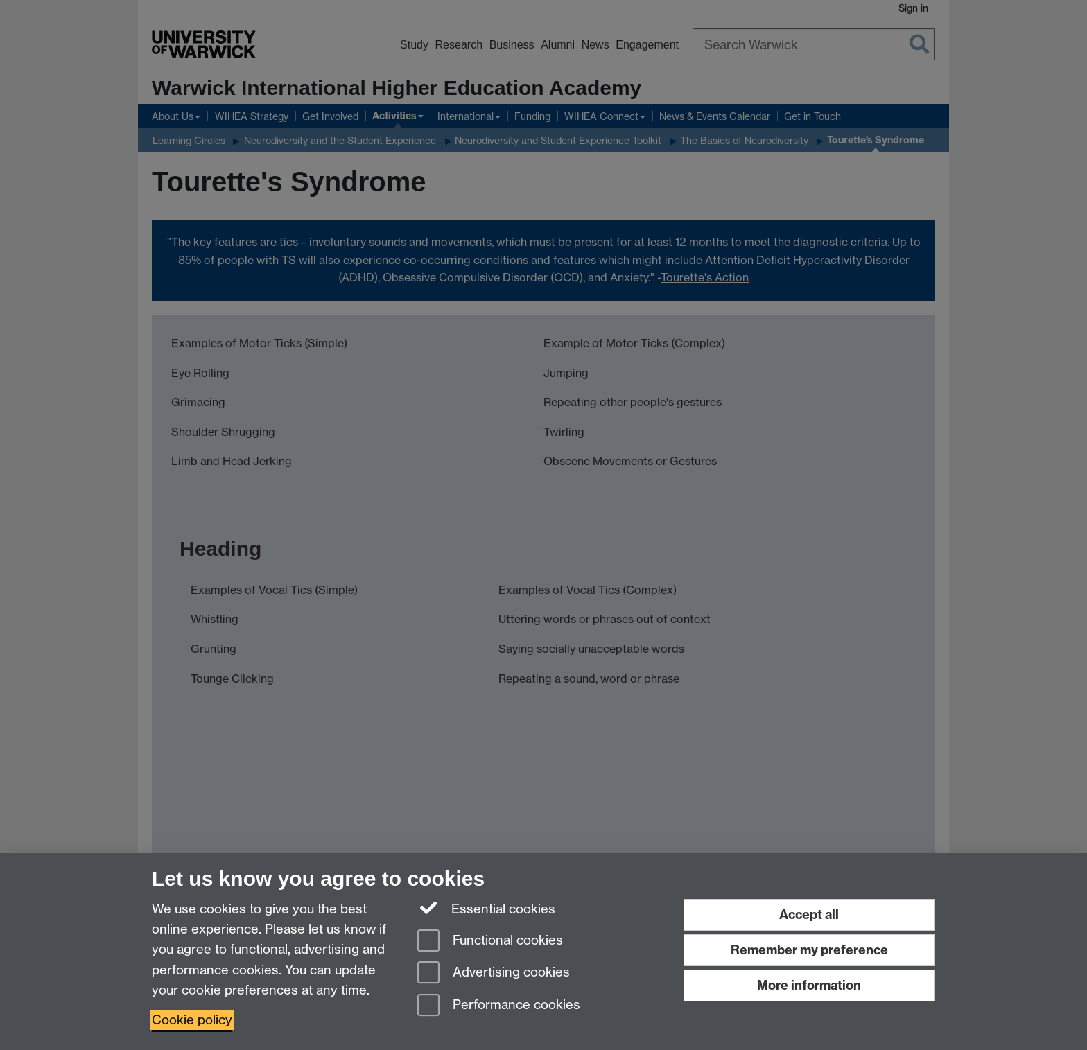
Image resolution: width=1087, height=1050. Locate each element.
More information (809, 985)
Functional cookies (490, 941)
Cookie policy (192, 1020)
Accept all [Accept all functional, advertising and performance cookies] (809, 914)
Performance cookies (498, 1006)
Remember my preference (809, 950)
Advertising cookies (493, 973)
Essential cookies (486, 908)
